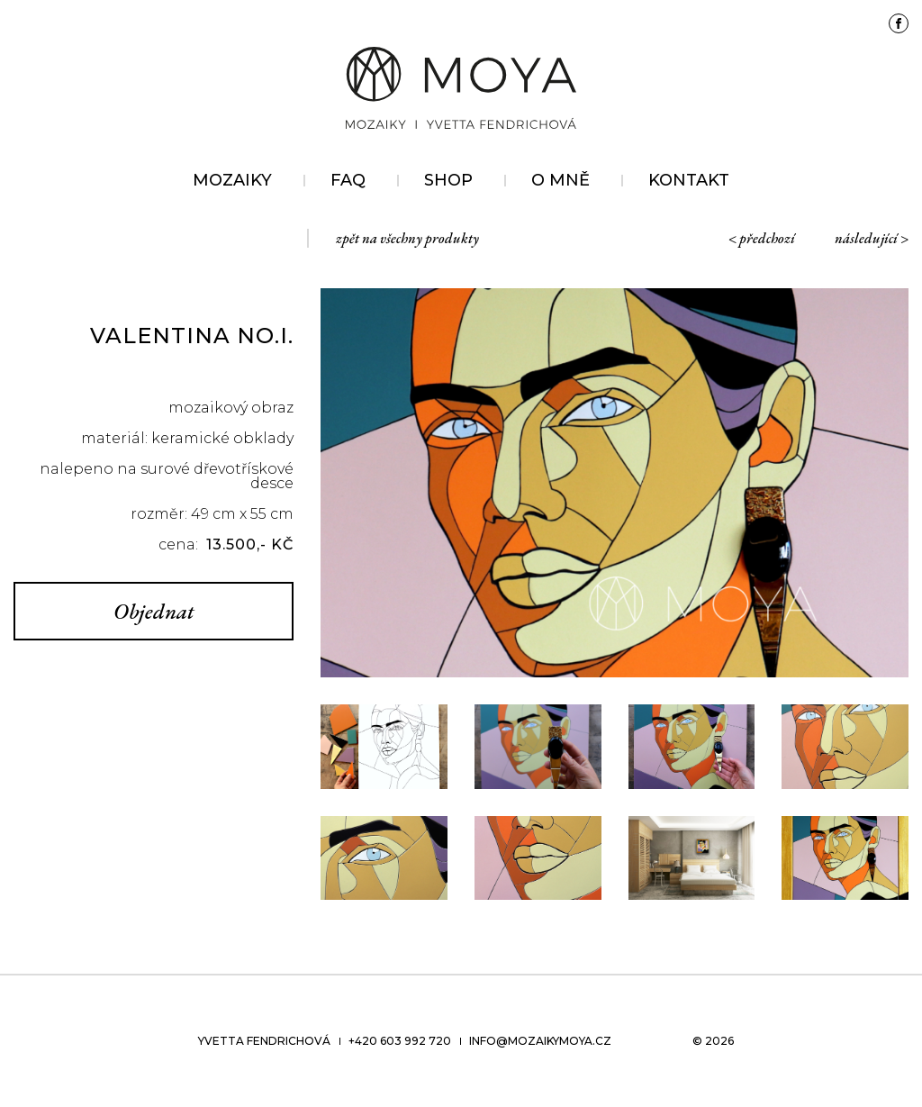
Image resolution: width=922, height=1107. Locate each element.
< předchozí (761, 238)
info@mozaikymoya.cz (540, 1041)
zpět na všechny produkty (407, 238)
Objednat (153, 611)
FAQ (348, 180)
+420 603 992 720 (399, 1041)
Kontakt (688, 180)
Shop (448, 180)
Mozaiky (232, 180)
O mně (560, 180)
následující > (871, 238)
